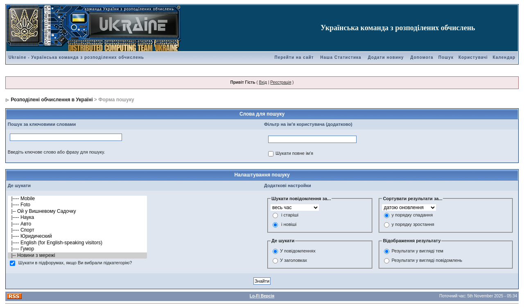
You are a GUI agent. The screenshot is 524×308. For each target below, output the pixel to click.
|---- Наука (77, 217)
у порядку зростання (412, 224)
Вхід (263, 82)
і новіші (288, 224)
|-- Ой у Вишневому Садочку (77, 211)
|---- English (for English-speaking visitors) (77, 243)
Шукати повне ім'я (294, 153)
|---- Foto (77, 205)
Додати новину (386, 57)
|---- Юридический (77, 236)
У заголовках (293, 260)
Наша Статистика (340, 57)
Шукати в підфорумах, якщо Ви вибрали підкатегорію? (75, 263)
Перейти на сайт (294, 57)
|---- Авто (77, 224)
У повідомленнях (298, 250)
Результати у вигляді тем (417, 250)
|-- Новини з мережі (77, 255)
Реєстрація (280, 82)
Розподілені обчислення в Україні (52, 100)
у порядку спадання (412, 215)
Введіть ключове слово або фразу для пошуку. (56, 152)
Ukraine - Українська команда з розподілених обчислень (76, 57)
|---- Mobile (77, 199)
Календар (504, 57)
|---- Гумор (77, 249)
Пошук (446, 57)
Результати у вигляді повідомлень (426, 260)
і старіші (289, 215)
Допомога (421, 57)
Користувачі (473, 57)
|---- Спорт (77, 230)
